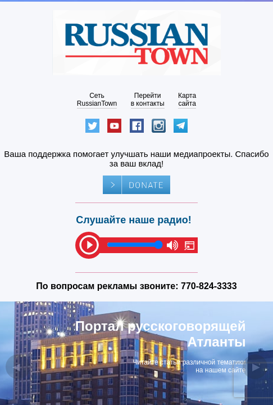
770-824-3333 (209, 286)
